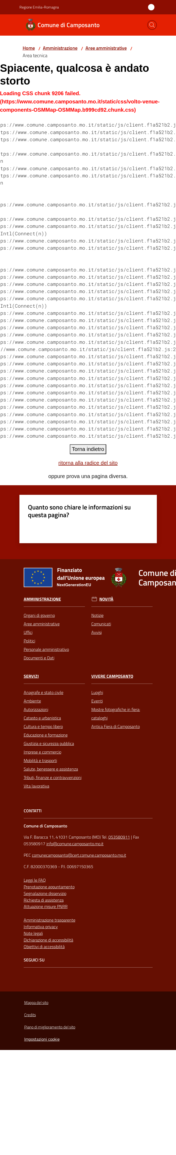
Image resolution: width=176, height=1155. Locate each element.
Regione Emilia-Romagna (39, 7)
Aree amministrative (106, 48)
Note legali (33, 933)
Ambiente (32, 701)
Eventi (97, 701)
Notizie (97, 615)
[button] (152, 25)
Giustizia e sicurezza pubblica (49, 743)
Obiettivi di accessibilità (44, 946)
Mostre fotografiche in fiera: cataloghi (115, 713)
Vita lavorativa (36, 786)
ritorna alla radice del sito (87, 463)
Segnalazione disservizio (45, 893)
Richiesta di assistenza (44, 900)
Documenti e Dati (39, 658)
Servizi (31, 676)
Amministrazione (60, 48)
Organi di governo (39, 615)
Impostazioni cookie (42, 1039)
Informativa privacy (41, 926)
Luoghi (97, 692)
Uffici (28, 632)
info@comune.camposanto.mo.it (75, 843)
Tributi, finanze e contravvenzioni (52, 777)
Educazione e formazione (46, 735)
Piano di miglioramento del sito (49, 1027)
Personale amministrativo (46, 649)
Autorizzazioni (36, 709)
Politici (29, 641)
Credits (30, 1015)
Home (29, 48)
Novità (106, 599)
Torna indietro (88, 449)
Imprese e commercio (42, 752)
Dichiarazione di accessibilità (48, 940)
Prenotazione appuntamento (49, 887)
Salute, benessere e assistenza (51, 769)
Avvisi (96, 632)
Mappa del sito (36, 1002)
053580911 (119, 837)
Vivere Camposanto (112, 676)
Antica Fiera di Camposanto (115, 726)
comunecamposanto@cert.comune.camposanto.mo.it (79, 855)
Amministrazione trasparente (49, 920)
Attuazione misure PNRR (46, 906)
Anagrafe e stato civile (43, 692)
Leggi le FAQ (35, 880)
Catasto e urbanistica (42, 718)
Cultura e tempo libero (43, 726)
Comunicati (101, 624)
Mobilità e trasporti (40, 760)
